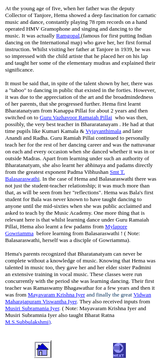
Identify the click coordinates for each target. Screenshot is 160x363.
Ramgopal (68, 35)
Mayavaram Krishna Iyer (56, 294)
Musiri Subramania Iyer (32, 308)
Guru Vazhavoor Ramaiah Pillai (76, 117)
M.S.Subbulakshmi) (28, 322)
